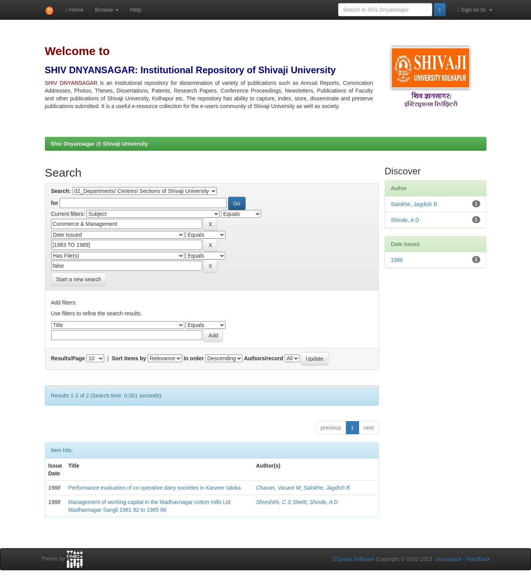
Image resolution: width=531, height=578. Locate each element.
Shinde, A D (323, 502)
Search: (61, 191)
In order (194, 358)
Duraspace (448, 559)
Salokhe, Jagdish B (326, 488)
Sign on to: (474, 10)
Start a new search (78, 279)
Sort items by (129, 358)
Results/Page (68, 358)
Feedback (478, 559)
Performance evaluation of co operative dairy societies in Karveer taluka (154, 488)
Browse (107, 10)
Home (74, 10)
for (54, 203)
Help (135, 10)
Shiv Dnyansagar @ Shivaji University (99, 144)
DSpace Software (353, 559)
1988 (397, 260)
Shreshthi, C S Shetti (281, 502)
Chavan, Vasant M (278, 488)
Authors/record (263, 358)
